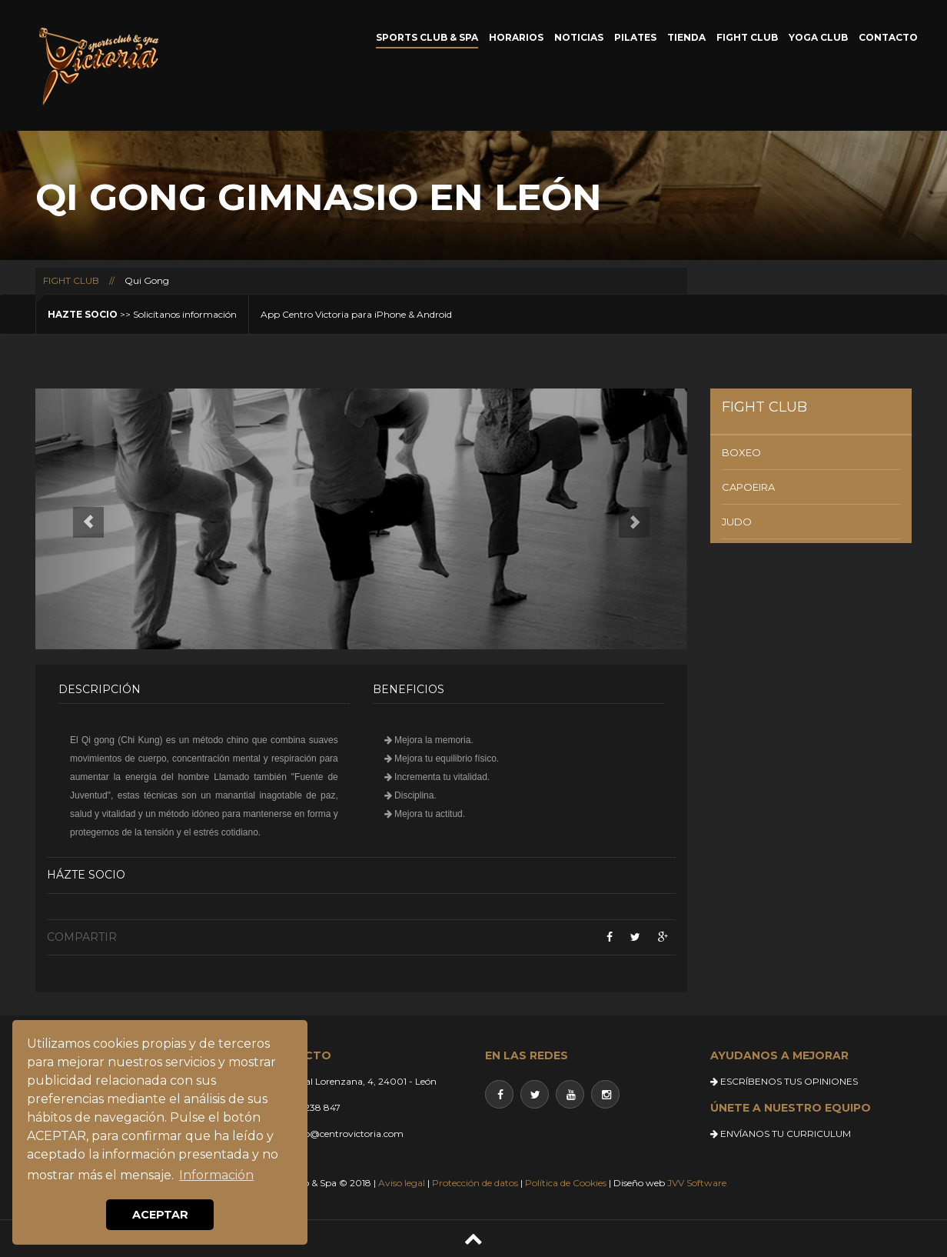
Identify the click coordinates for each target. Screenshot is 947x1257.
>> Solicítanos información (142, 314)
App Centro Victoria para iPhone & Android (356, 314)
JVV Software (696, 1183)
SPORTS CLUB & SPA (427, 37)
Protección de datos (475, 1183)
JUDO (737, 521)
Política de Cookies (565, 1183)
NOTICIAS (578, 37)
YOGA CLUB (818, 37)
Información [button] (216, 1175)
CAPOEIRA (748, 487)
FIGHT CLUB (747, 37)
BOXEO (741, 452)
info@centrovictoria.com (348, 1133)
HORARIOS (516, 37)
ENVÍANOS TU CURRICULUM (780, 1133)
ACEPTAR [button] (160, 1215)
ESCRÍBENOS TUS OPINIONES (784, 1081)
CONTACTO (888, 37)
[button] (84, 518)
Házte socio (86, 875)
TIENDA (686, 37)
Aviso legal (401, 1183)
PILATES (635, 37)
